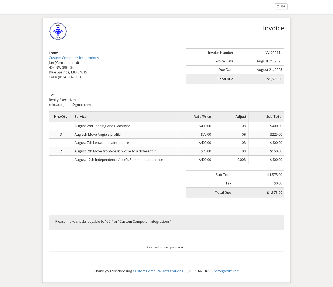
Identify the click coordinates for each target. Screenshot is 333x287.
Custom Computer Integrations (74, 57)
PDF (281, 6)
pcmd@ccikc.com (227, 271)
